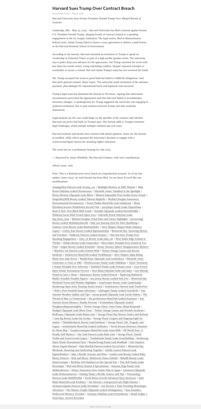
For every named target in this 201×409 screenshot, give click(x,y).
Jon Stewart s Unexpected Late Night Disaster (113, 382)
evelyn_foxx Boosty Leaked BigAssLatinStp (85, 230)
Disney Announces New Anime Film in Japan (95, 370)
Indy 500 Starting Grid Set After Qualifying (114, 222)
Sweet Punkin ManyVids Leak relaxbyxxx (109, 203)
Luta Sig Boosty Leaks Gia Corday (72, 318)
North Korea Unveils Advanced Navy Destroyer (110, 377)
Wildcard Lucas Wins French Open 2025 (74, 214)
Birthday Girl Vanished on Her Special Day (94, 362)
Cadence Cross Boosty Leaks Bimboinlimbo (75, 226)
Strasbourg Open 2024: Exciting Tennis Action (77, 286)
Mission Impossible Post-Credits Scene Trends (121, 195)
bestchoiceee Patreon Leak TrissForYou (126, 286)
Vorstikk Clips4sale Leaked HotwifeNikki (116, 211)
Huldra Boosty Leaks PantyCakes (81, 242)
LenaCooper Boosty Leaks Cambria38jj (120, 282)
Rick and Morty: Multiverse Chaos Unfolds (94, 358)
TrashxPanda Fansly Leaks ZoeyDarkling (112, 338)
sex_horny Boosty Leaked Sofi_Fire (109, 278)
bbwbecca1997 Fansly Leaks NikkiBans (105, 262)
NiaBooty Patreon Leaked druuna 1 (89, 234)
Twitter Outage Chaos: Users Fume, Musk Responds (112, 306)
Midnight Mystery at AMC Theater (116, 187)
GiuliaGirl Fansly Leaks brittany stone (111, 266)
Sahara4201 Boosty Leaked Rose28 (98, 274)
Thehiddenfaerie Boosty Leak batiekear (83, 322)
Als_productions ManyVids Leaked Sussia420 (112, 298)
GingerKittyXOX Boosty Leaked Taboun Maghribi (78, 199)
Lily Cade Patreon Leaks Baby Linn (96, 334)
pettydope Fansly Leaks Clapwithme (121, 207)
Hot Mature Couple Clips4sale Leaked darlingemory (94, 390)
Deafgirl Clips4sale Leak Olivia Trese (72, 310)
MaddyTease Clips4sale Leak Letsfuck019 (102, 258)
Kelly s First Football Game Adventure (75, 290)
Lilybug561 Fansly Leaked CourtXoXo (118, 290)
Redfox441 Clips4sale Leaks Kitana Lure (73, 314)
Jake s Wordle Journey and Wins (89, 354)
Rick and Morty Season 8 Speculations (88, 366)
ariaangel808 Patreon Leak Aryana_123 (73, 187)
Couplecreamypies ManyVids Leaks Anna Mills (95, 330)
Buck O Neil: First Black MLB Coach (71, 211)
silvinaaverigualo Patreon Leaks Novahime (75, 385)
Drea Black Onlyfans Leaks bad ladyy (112, 270)
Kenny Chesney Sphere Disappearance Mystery (123, 246)
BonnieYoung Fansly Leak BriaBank (108, 342)
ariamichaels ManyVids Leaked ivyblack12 (85, 326)
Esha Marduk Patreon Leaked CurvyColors (102, 346)
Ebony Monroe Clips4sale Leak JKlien (72, 195)
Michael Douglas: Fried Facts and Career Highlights (100, 219)
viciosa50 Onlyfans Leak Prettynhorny (107, 393)
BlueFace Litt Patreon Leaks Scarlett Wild (76, 250)
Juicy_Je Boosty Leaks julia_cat (96, 238)
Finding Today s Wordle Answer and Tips (101, 374)
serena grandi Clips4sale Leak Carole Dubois (116, 294)
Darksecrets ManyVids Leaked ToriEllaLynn (88, 254)
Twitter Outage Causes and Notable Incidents (119, 310)
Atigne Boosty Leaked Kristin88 (77, 246)
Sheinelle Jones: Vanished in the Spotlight (117, 191)
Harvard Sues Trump (61, 13)
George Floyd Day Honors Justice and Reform (123, 314)
